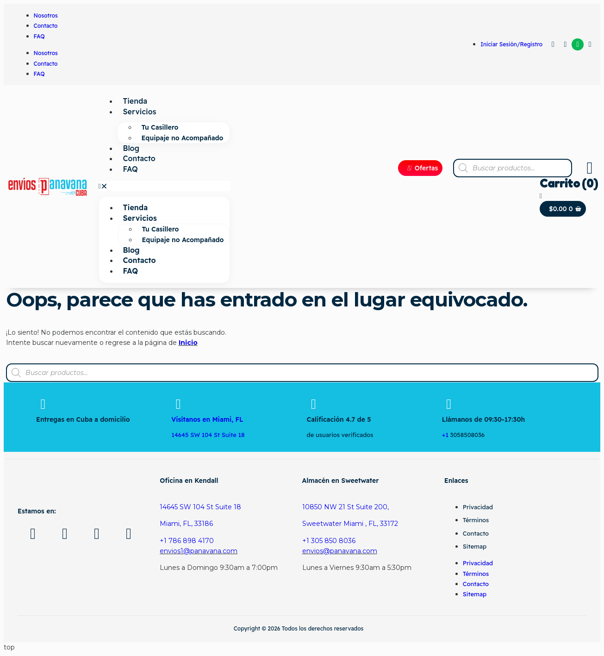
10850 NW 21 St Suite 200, (345, 507)
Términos (476, 520)
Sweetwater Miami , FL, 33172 (350, 523)
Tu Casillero (160, 127)
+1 (446, 434)
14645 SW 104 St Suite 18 (200, 507)
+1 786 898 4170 (187, 541)
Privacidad (478, 507)
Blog (131, 148)
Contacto (46, 25)
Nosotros (46, 15)
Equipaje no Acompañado (183, 138)
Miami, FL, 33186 (186, 523)
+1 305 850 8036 (328, 541)
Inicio (188, 342)
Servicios (139, 111)
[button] (164, 186)
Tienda (135, 101)
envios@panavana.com (339, 551)
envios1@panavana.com (198, 551)
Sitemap (474, 546)
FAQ (39, 36)
